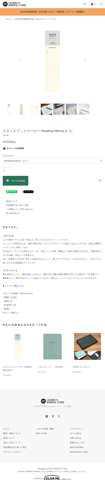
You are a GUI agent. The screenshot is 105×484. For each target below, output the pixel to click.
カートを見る (75, 433)
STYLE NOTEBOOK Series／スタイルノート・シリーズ (35, 19)
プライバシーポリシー (12, 452)
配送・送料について (11, 433)
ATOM (44, 433)
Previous (20, 60)
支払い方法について (11, 443)
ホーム (8, 19)
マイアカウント (75, 429)
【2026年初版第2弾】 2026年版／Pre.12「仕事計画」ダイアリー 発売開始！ (52, 12)
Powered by (52, 477)
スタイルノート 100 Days (50, 367)
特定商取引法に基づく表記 (17, 205)
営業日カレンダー (76, 443)
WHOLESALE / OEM (78, 452)
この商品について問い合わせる (19, 209)
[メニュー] (101, 4)
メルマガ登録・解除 (44, 429)
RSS (38, 433)
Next (85, 60)
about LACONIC (76, 447)
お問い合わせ (75, 438)
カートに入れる (15, 180)
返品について (12, 201)
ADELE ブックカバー (82, 367)
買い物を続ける (13, 213)
